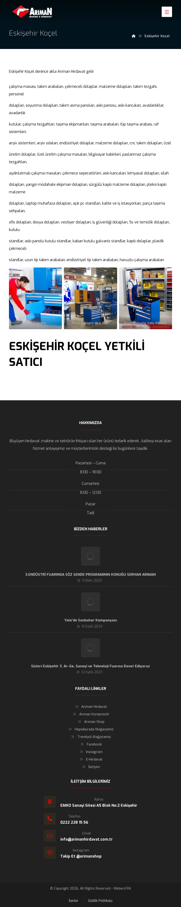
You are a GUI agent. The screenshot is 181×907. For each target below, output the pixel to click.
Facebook (90, 744)
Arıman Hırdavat (90, 706)
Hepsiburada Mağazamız (90, 729)
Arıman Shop (90, 721)
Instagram (91, 751)
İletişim (90, 767)
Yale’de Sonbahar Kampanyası (90, 620)
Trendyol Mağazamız (90, 736)
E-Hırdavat (91, 759)
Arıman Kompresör (90, 714)
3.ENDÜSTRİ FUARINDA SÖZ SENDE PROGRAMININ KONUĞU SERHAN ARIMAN (90, 574)
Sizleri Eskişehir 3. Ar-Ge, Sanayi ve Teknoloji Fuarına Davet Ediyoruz (90, 666)
